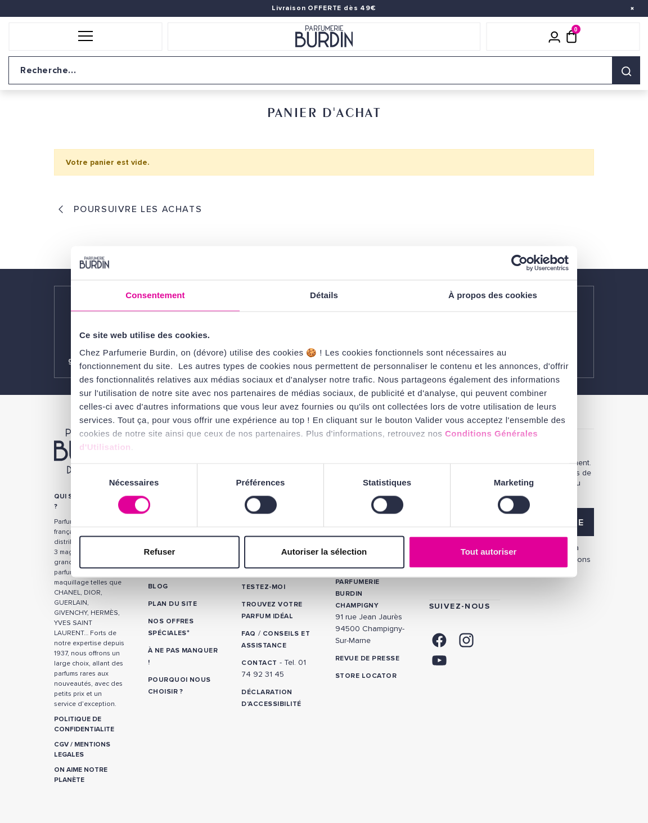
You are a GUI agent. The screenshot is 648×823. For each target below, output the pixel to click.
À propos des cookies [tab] (492, 295)
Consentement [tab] (154, 295)
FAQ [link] (248, 633)
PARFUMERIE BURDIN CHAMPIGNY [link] (357, 594)
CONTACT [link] (259, 663)
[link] (439, 639)
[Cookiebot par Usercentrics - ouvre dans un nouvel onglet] (519, 262)
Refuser (160, 551)
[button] (85, 37)
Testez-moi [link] (263, 587)
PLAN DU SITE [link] (172, 604)
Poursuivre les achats (136, 209)
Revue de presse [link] (367, 658)
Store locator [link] (366, 676)
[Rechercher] (626, 70)
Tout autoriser (489, 551)
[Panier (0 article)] (571, 37)
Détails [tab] (324, 295)
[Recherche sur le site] (324, 70)
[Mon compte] (554, 37)
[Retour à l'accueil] (324, 37)
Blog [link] (158, 586)
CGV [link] (61, 744)
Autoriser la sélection (324, 551)
